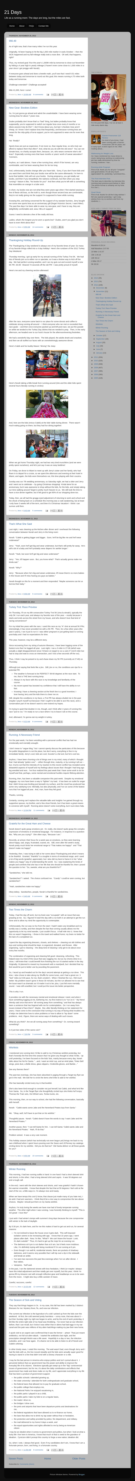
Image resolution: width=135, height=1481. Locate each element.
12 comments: (39, 1287)
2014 (96, 278)
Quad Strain (96, 192)
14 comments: (38, 227)
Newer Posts (16, 1458)
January (99, 353)
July (98, 346)
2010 (96, 361)
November (100, 291)
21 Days (13, 12)
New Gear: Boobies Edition (23, 107)
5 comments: (37, 511)
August (99, 342)
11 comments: (39, 810)
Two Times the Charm (20, 909)
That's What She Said (20, 524)
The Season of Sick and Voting (25, 1300)
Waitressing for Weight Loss (102, 153)
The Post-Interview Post (100, 179)
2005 (96, 378)
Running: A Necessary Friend (24, 735)
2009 (96, 364)
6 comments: (37, 594)
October (99, 335)
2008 (96, 368)
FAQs (31, 26)
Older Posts (78, 1458)
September (100, 339)
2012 (96, 285)
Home (12, 26)
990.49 (12, 41)
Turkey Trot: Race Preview (23, 607)
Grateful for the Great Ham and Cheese (29, 823)
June (98, 349)
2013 (96, 281)
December (100, 288)
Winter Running (17, 1169)
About (21, 26)
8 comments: (38, 95)
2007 (96, 371)
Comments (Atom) (27, 1464)
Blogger (82, 1474)
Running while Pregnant (100, 167)
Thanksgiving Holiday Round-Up (26, 240)
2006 (96, 374)
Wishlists (13, 1047)
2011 (96, 357)
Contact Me (43, 26)
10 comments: (38, 1156)
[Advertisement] (107, 50)
